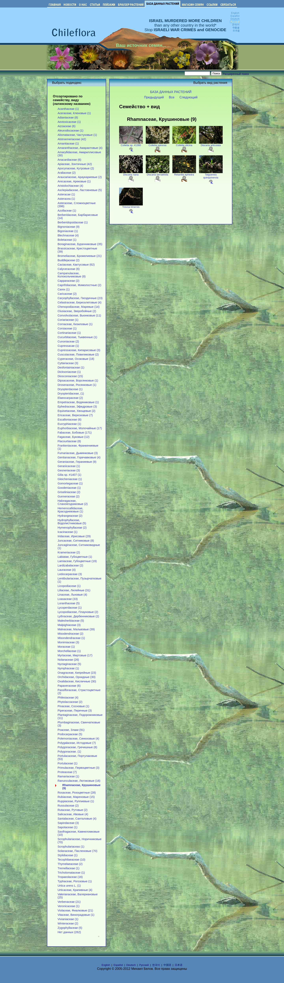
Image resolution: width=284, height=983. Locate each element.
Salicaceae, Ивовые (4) (73, 814)
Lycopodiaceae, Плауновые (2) (78, 612)
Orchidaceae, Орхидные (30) (76, 677)
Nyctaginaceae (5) (69, 664)
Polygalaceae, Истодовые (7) (77, 742)
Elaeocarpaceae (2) (70, 397)
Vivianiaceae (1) (68, 919)
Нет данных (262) (69, 932)
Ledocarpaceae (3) (70, 574)
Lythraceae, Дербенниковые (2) (78, 616)
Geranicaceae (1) (69, 466)
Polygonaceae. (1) (69, 751)
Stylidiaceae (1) (68, 855)
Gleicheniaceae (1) (70, 479)
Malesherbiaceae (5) (71, 620)
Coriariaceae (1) (68, 319)
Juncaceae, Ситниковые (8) (76, 540)
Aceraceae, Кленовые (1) (74, 113)
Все (171, 97)
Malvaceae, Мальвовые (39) (76, 629)
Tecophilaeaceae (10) (71, 859)
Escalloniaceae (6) (69, 419)
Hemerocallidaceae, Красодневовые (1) (70, 510)
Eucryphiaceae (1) (69, 423)
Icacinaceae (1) (67, 531)
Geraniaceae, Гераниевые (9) (77, 461)
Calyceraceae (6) (69, 268)
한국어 (156, 964)
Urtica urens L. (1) (69, 885)
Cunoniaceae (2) (68, 341)
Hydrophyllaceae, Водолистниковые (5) (72, 522)
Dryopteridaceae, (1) (71, 393)
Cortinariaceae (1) (69, 332)
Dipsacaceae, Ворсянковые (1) (78, 380)
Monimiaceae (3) (68, 642)
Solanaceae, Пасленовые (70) (77, 850)
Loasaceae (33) (68, 599)
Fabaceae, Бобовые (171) (75, 432)
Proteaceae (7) (67, 772)
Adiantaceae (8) (68, 117)
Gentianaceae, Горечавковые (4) (79, 457)
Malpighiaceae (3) (69, 625)
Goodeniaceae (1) (69, 487)
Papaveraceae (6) (69, 685)
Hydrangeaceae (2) (70, 515)
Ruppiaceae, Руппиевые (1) (76, 801)
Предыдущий (154, 97)
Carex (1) (64, 289)
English (106, 964)
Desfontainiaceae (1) (71, 367)
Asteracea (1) (66, 198)
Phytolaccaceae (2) (70, 701)
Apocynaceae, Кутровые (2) (76, 168)
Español (118, 964)
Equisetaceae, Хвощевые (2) (76, 410)
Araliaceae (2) (67, 172)
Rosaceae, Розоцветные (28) (77, 792)
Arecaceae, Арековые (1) (74, 181)
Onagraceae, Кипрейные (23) (77, 672)
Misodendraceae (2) (70, 633)
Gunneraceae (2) (68, 496)
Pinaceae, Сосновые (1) (73, 706)
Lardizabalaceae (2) (70, 565)
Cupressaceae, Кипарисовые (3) (79, 350)
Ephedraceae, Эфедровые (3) (77, 406)
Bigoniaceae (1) (68, 231)
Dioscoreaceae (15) (70, 376)
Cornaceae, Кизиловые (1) (75, 324)
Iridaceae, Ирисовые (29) (74, 536)
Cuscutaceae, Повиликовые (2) (78, 354)
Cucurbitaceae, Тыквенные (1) (77, 337)
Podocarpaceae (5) (70, 734)
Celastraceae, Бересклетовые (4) (79, 302)
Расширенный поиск (236, 74)
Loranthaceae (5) (69, 603)
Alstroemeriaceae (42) (72, 139)
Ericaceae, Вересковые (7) (75, 415)
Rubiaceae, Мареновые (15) (76, 796)
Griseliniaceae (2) (69, 492)
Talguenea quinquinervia (211, 178)
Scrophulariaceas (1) (71, 846)
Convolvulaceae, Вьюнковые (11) (79, 315)
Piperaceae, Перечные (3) (75, 710)
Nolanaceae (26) (68, 659)
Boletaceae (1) (67, 239)
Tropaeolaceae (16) (70, 877)
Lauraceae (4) (67, 569)
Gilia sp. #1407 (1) (69, 474)
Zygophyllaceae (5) (70, 927)
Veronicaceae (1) (68, 906)
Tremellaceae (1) (68, 868)
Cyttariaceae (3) (68, 363)
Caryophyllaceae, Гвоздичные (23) (80, 298)
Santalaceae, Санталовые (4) (77, 818)
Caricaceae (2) (67, 293)
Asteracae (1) (66, 194)
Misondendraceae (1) (71, 638)
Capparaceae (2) (68, 280)
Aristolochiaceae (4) (70, 185)
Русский (144, 964)
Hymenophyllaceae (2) (72, 527)
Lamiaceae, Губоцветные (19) (77, 561)
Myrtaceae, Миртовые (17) (75, 655)
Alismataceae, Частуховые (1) (77, 134)
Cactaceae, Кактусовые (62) (76, 264)
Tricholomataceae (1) (71, 872)
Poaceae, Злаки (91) (71, 729)
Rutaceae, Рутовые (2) (72, 809)
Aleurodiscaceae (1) (70, 130)
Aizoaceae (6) (67, 126)
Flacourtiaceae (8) (69, 441)
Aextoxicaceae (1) (69, 121)
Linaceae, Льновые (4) (72, 594)
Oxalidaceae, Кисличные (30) (77, 681)
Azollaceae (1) (67, 210)
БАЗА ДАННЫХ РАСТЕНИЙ (170, 92)
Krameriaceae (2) (69, 552)
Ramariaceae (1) (68, 776)
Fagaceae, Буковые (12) (73, 436)
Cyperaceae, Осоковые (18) (76, 358)
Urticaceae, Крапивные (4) (75, 890)
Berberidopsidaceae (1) (73, 222)
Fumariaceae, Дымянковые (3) (78, 453)
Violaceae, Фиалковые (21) (75, 910)
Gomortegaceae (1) (70, 483)
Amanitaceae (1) (68, 143)
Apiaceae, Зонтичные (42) (75, 164)
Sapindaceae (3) (68, 822)
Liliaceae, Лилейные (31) (74, 590)
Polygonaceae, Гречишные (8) (77, 747)
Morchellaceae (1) (69, 651)
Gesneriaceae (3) (69, 470)
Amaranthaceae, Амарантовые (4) (80, 147)
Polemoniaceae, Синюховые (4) (78, 738)
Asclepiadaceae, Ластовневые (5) (80, 190)
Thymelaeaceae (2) (70, 863)
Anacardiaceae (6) (69, 159)
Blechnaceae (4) (68, 235)
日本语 (178, 964)
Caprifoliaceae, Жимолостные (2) (79, 285)
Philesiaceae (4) (68, 697)
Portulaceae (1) (67, 763)
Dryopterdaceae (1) (70, 389)
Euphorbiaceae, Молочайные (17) (80, 428)
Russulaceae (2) (68, 805)
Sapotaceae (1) (67, 827)
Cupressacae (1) (68, 345)
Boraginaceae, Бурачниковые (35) (80, 244)
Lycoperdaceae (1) (70, 607)
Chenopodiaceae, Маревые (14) (79, 306)
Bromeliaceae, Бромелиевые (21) (80, 255)
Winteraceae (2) (68, 923)
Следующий (188, 97)
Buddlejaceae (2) (68, 260)
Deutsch (131, 964)
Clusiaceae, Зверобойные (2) (77, 311)
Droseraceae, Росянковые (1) (77, 384)
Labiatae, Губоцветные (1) (75, 556)
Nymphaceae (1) (68, 668)
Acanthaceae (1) (68, 108)
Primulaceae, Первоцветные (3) (78, 767)
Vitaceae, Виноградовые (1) (76, 914)
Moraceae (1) (66, 646)
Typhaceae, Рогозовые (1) (75, 881)
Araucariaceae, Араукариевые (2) (80, 177)
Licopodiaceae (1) (69, 586)
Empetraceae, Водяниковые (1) (78, 402)
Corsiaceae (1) (67, 328)
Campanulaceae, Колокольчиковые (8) (72, 275)
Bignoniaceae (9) (68, 226)
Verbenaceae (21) (69, 901)
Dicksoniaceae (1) (69, 371)
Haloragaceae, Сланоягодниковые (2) (73, 502)
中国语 (167, 964)
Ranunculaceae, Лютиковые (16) (79, 780)
